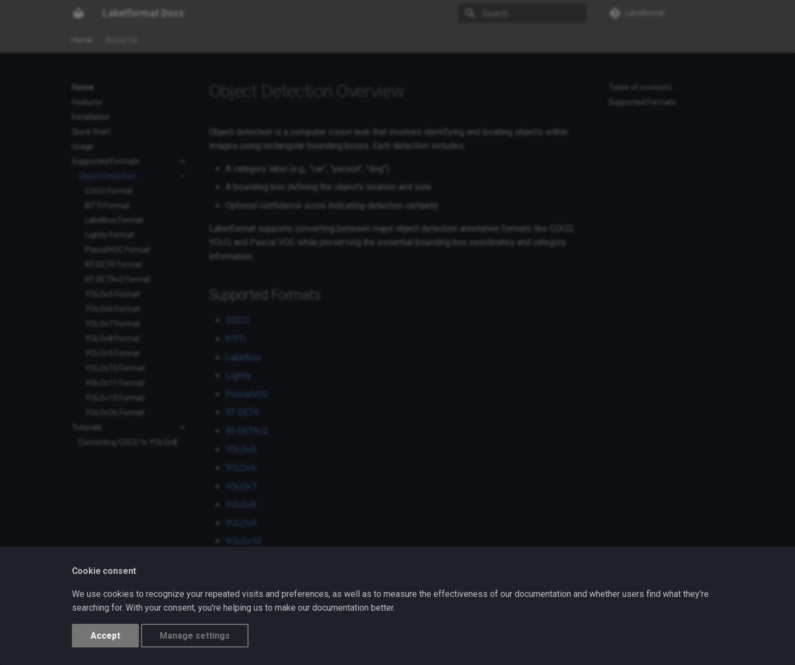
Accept (105, 635)
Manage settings (195, 635)
